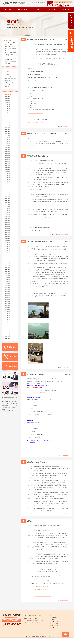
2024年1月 (7, 151)
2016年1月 (7, 313)
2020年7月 (7, 236)
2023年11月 (7, 155)
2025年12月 (7, 104)
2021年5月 (7, 216)
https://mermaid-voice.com (33, 592)
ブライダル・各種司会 (63, 514)
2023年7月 (7, 163)
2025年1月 (7, 127)
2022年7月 (7, 188)
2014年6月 (7, 332)
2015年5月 (7, 319)
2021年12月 (7, 202)
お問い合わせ (55, 625)
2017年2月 (7, 297)
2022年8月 (7, 186)
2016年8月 (7, 307)
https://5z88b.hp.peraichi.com (42, 93)
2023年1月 (7, 175)
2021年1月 (7, 224)
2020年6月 (7, 238)
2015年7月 (7, 315)
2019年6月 (7, 261)
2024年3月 (7, 147)
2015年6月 (7, 317)
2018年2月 (7, 287)
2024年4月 (7, 145)
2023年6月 (7, 165)
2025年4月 (7, 121)
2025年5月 (7, 119)
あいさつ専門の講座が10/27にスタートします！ (41, 40)
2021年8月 (7, 210)
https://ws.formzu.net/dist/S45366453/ (35, 113)
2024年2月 (7, 149)
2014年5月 (7, 334)
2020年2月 (7, 246)
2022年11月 (7, 179)
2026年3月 (7, 98)
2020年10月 (7, 230)
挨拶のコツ (30, 521)
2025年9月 (7, 110)
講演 (53, 619)
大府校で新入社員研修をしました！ (37, 156)
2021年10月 (7, 206)
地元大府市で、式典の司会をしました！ (39, 462)
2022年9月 (7, 184)
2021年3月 (7, 220)
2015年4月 (7, 321)
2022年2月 (7, 198)
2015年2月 (7, 326)
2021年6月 (7, 214)
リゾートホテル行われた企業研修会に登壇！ (40, 241)
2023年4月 (7, 169)
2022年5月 (7, 192)
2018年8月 (7, 281)
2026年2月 (7, 100)
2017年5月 (7, 291)
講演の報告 (65, 367)
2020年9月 (7, 232)
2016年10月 (7, 303)
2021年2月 (7, 222)
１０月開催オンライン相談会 (35, 374)
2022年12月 (7, 177)
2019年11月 (7, 253)
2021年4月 (7, 218)
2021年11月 (7, 204)
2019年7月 (7, 259)
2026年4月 (7, 96)
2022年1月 (7, 200)
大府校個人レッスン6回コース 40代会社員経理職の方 (10, 48)
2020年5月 (7, 240)
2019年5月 (7, 263)
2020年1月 (7, 248)
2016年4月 (7, 309)
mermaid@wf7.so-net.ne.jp (47, 589)
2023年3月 (7, 171)
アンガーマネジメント (10, 76)
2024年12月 (7, 129)
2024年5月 (7, 143)
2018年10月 (7, 277)
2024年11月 (7, 131)
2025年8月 (7, 112)
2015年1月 (7, 328)
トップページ (55, 615)
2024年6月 (7, 141)
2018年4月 (7, 283)
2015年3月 (7, 324)
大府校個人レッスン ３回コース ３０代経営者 (41, 133)
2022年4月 (7, 194)
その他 (6, 74)
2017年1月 (7, 299)
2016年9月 (7, 305)
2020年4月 (7, 242)
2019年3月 (7, 267)
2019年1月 (7, 271)
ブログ (61, 600)
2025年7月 (7, 115)
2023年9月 (7, 159)
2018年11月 (7, 275)
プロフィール (55, 621)
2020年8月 (7, 234)
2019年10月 (7, 255)
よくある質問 (55, 623)
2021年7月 (7, 212)
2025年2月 (7, 125)
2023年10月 (7, 157)
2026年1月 (7, 102)
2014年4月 (7, 336)
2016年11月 (7, 301)
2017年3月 (7, 295)
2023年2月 (7, 173)
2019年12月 (7, 250)
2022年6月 (7, 190)
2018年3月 (7, 285)
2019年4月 (7, 265)
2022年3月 (7, 196)
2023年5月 (7, 167)
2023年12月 (7, 153)
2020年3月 (7, 244)
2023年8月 (7, 161)
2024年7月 (7, 139)
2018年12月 (7, 273)
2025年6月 (7, 117)
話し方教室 (65, 126)
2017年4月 (7, 293)
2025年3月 (7, 123)
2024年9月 (7, 135)
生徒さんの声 (65, 149)
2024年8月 (7, 137)
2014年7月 (7, 330)
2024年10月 (7, 133)
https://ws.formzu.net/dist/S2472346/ (35, 122)
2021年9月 (7, 208)
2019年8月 (7, 257)
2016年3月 (7, 311)
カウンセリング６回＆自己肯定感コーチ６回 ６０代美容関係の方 (11, 54)
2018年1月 (7, 289)
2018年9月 (7, 279)
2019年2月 (7, 269)
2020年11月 (7, 228)
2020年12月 (7, 226)
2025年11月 (7, 106)
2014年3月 (7, 338)
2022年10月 (7, 181)
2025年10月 (7, 108)
